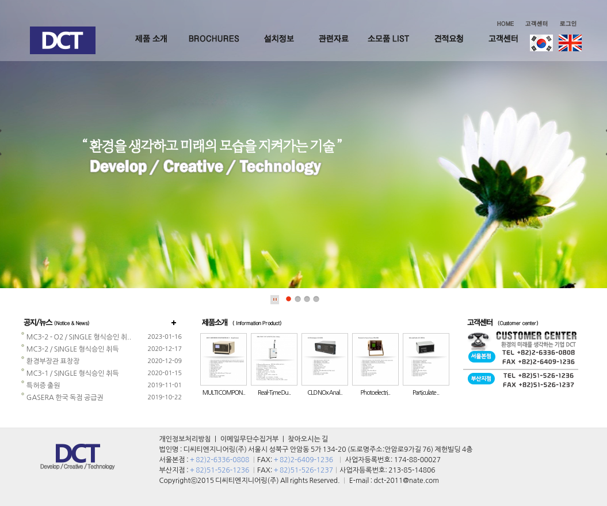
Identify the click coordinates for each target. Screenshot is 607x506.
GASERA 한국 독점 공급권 (62, 397)
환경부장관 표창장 (50, 361)
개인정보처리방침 (185, 439)
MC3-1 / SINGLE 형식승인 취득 (70, 373)
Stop (275, 299)
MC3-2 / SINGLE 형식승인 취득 (70, 349)
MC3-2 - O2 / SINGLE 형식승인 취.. (76, 337)
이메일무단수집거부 (249, 439)
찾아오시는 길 (308, 439)
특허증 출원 (40, 385)
